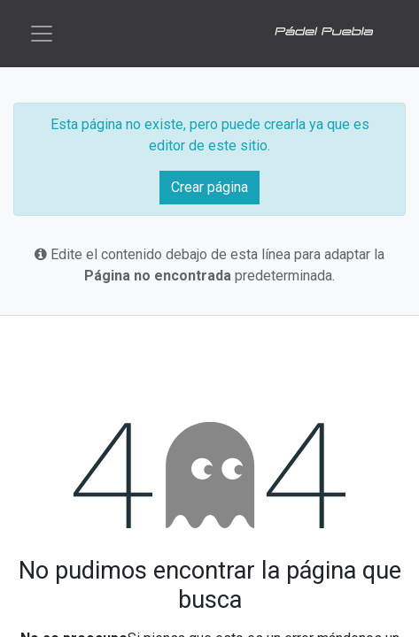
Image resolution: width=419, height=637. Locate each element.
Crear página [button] (209, 187)
